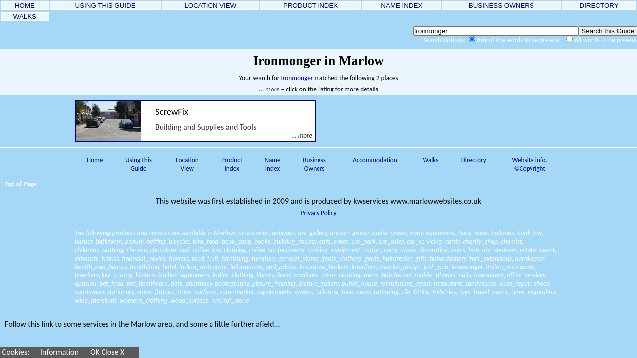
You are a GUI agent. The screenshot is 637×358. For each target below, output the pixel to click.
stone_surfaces (196, 292)
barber (83, 241)
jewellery (87, 275)
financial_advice (144, 258)
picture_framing (274, 283)
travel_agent (490, 292)
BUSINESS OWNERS (501, 5)
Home (95, 160)
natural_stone (230, 300)
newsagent (489, 275)
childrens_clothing (99, 250)
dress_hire (465, 250)
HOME (24, 5)
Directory (473, 160)
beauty (134, 241)
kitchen (145, 275)
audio (379, 233)
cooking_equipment (334, 250)
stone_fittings (155, 292)
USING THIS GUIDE (105, 5)
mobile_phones (435, 275)
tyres (518, 292)
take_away (355, 292)
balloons (502, 233)
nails (464, 275)
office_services (526, 275)
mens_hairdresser (387, 275)
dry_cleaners (499, 250)
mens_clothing (341, 275)
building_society (295, 241)
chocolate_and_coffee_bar (185, 250)
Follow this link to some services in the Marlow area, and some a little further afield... (142, 324)
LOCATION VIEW (210, 5)
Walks (430, 160)
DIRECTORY (599, 5)
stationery (120, 292)
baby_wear (473, 233)
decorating (433, 250)
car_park (364, 241)
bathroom (108, 241)
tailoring (327, 292)
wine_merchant (95, 300)
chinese (137, 250)
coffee (257, 250)
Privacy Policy (319, 213)
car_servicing (424, 241)
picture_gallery (318, 283)
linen (283, 275)
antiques (283, 233)
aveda (398, 233)
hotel (169, 267)
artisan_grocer (349, 233)
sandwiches (480, 283)
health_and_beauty (101, 267)
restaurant (448, 283)
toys (464, 292)
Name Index (272, 164)
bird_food (205, 241)
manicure (305, 275)
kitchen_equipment (184, 275)
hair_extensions (491, 258)
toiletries (444, 292)
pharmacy (198, 283)
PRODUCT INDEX (310, 5)
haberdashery (448, 258)
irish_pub (436, 267)
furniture (264, 258)
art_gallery (312, 233)
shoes (541, 283)
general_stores (298, 258)
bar (537, 233)
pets (176, 283)
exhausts (86, 258)
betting (156, 241)
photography (232, 283)
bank (524, 233)
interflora (364, 267)
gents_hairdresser (388, 258)
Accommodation (375, 160)
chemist (511, 241)
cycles (408, 250)
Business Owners (314, 164)
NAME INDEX (401, 5)
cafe (325, 241)
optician (85, 283)
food (198, 258)
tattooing (386, 292)
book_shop (236, 241)
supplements (274, 292)
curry (390, 250)
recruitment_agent (405, 283)
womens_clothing (143, 300)
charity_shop (480, 241)
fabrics (110, 258)
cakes (341, 241)
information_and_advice (263, 267)
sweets (303, 292)
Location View (187, 164)
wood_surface (190, 300)
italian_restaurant (510, 267)
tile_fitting (415, 292)
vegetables (542, 292)
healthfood (144, 267)
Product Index (231, 164)
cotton (372, 250)
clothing (235, 250)
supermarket (237, 292)
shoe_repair (515, 283)
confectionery (286, 250)
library (265, 275)
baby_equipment (432, 233)
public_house (359, 283)
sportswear (89, 292)
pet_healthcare (147, 283)
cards (452, 241)
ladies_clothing (233, 275)
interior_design (400, 267)
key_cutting (117, 275)
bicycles (179, 241)
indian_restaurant (203, 267)
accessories (253, 233)
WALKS (24, 16)
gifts (420, 258)
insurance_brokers (324, 267)
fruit (212, 258)
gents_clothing (341, 258)
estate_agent (537, 250)
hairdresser (529, 258)
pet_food (112, 283)
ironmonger (466, 267)
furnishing (234, 258)
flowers (178, 258)
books (262, 241)
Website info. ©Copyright (529, 164)
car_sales (391, 241)
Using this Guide (138, 164)
